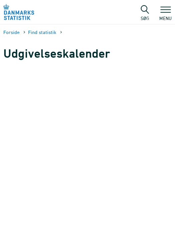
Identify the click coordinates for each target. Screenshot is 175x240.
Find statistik (42, 32)
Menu (165, 15)
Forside (11, 32)
